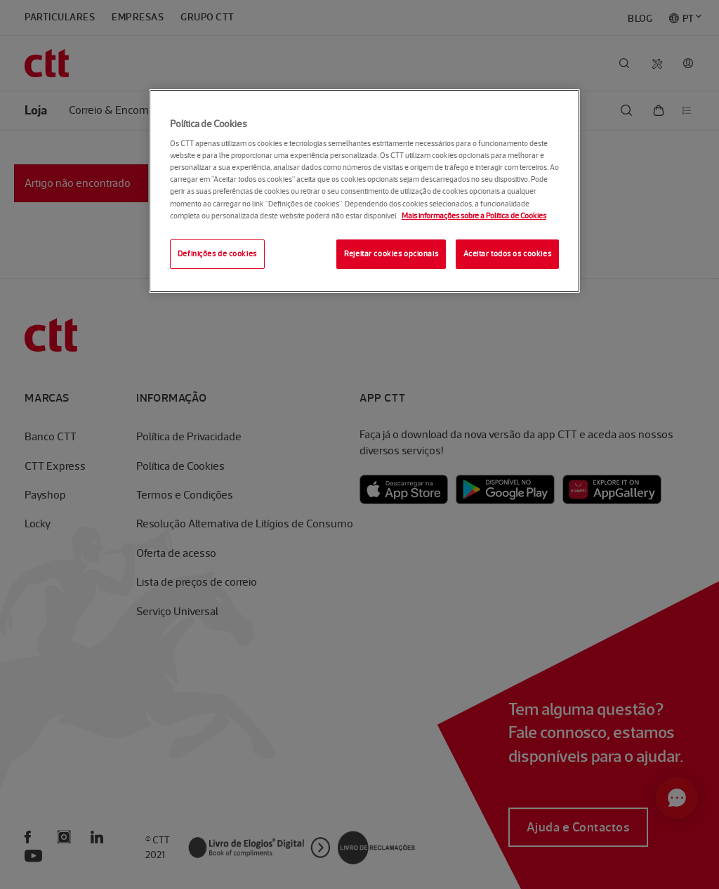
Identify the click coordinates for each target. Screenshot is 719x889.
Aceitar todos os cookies (507, 253)
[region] (364, 191)
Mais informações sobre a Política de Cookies (474, 215)
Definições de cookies (217, 253)
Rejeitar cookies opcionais (391, 253)
